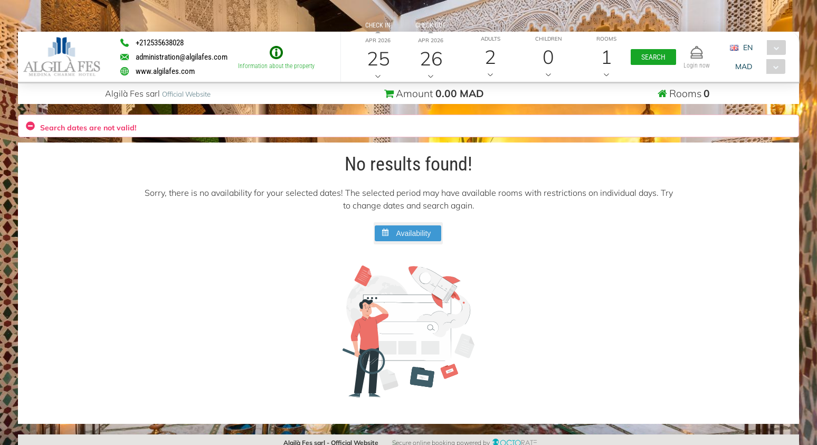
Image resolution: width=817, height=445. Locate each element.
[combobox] (761, 47)
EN (748, 47)
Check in (377, 25)
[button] (653, 57)
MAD (743, 66)
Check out (430, 25)
